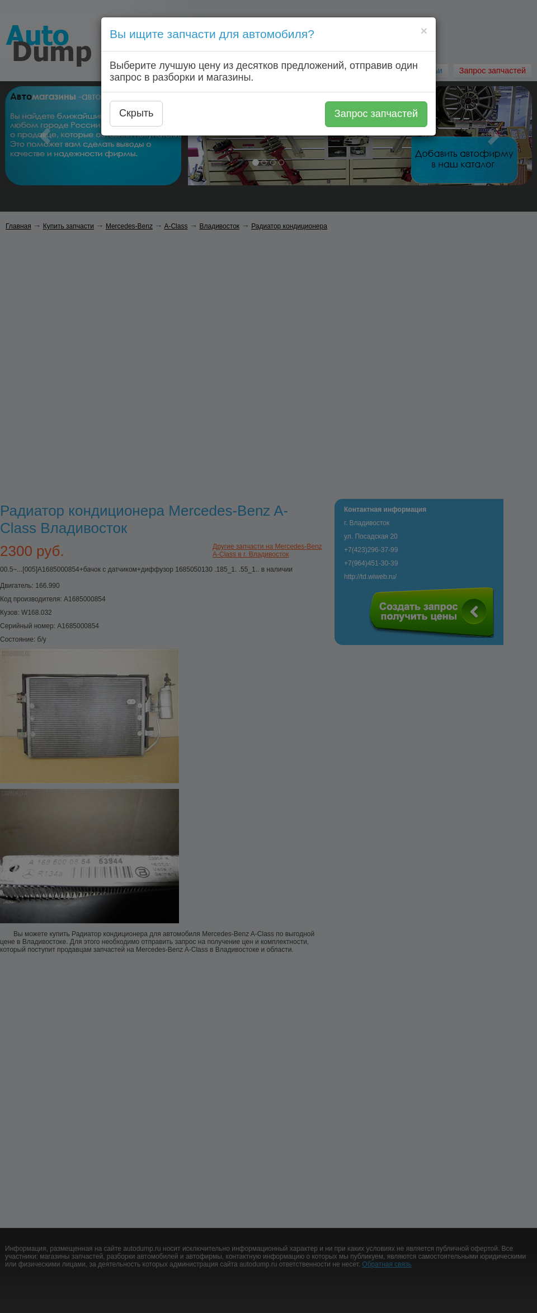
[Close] (424, 30)
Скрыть (136, 113)
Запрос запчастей (376, 113)
